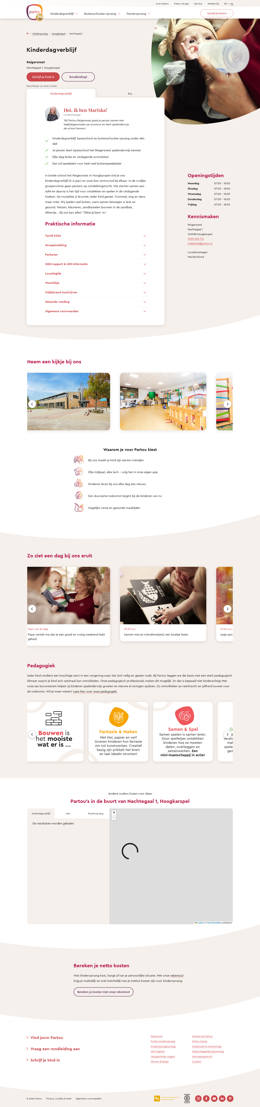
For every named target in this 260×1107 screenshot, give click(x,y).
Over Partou (162, 3)
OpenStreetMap (214, 923)
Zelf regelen (158, 1051)
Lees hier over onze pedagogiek (95, 691)
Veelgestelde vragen (163, 1056)
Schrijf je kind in (43, 77)
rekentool (176, 975)
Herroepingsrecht (202, 1056)
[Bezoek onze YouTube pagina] (214, 1098)
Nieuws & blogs (160, 1061)
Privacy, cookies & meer (59, 1098)
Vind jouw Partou (47, 1037)
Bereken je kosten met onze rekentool (103, 992)
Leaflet (199, 923)
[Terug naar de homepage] (33, 10)
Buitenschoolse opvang (100, 13)
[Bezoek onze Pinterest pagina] (230, 1098)
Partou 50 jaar (181, 3)
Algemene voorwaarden (88, 1098)
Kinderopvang (40, 33)
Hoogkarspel (58, 33)
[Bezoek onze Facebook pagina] (206, 1098)
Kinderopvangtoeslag (163, 1046)
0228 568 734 (196, 238)
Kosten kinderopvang (163, 1041)
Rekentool (156, 1036)
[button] (113, 812)
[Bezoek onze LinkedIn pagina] (222, 1098)
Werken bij (213, 3)
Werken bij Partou (202, 1036)
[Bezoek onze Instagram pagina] (198, 1098)
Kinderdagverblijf (62, 13)
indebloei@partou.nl (200, 243)
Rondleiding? (78, 77)
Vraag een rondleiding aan (55, 1048)
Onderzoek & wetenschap (207, 1046)
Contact (196, 1061)
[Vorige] (32, 404)
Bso (130, 93)
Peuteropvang (136, 13)
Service (198, 3)
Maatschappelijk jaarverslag (208, 1051)
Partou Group (199, 1041)
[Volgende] (227, 404)
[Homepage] (28, 33)
